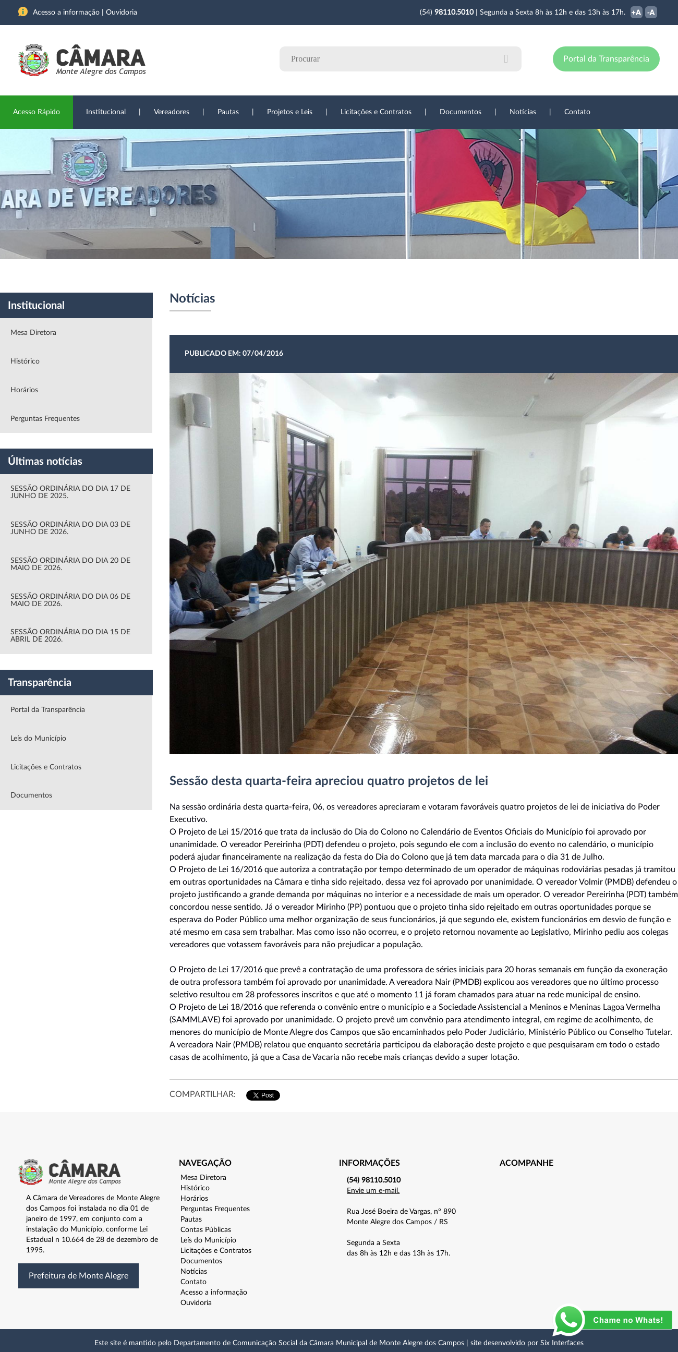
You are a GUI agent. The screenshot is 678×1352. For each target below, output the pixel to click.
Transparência (334, 276)
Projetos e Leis (289, 112)
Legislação (268, 276)
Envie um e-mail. (373, 1190)
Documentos (460, 112)
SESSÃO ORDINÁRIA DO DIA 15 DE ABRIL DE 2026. (70, 636)
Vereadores (171, 112)
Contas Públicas (205, 1230)
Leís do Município (38, 738)
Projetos (157, 276)
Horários (24, 390)
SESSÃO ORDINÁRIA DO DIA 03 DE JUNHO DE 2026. (70, 528)
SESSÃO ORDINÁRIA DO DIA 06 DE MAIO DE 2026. (70, 600)
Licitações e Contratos (376, 112)
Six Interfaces (562, 1343)
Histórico (25, 361)
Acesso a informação (213, 1292)
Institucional (106, 112)
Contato (577, 112)
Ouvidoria (454, 276)
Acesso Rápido (36, 112)
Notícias (523, 112)
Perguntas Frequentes (45, 418)
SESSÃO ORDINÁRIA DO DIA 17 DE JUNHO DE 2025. (70, 492)
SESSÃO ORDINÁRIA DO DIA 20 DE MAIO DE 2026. (70, 564)
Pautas (228, 112)
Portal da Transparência (606, 59)
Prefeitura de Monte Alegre (78, 1276)
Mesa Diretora (33, 332)
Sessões (211, 276)
